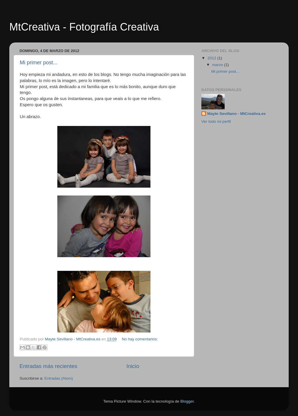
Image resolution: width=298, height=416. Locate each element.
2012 (212, 58)
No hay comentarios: (140, 339)
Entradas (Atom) (59, 378)
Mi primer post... (38, 62)
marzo (218, 65)
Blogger (187, 401)
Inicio (132, 366)
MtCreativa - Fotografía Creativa (84, 27)
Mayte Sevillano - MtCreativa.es (236, 113)
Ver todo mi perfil (216, 121)
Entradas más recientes (48, 366)
